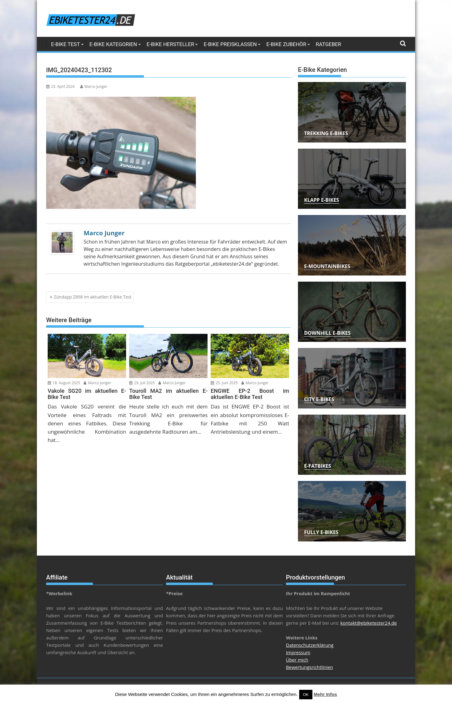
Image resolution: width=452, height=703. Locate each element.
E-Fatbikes (317, 466)
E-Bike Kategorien (113, 44)
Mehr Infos (325, 694)
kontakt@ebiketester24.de (368, 623)
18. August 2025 (64, 382)
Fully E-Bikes (321, 532)
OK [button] (306, 694)
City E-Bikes (319, 399)
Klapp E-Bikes (321, 200)
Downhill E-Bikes (327, 333)
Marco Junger (94, 86)
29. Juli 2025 (142, 382)
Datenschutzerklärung (310, 645)
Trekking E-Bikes (326, 133)
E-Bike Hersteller (170, 44)
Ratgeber (328, 44)
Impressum (298, 652)
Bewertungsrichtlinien (309, 667)
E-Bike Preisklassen (230, 44)
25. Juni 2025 (224, 382)
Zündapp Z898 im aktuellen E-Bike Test (93, 297)
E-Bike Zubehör (286, 44)
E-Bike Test (65, 44)
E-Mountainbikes (327, 266)
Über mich (297, 660)
